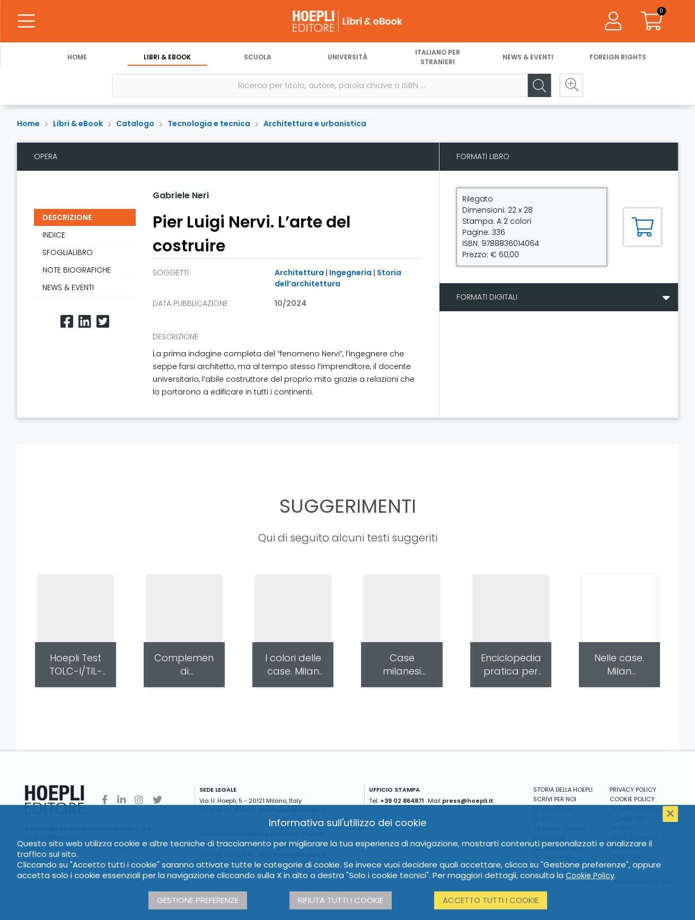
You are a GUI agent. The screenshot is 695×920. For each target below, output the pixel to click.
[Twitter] (102, 321)
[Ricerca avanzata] (571, 85)
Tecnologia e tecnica (209, 123)
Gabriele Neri (181, 195)
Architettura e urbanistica (314, 123)
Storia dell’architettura (338, 278)
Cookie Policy (590, 875)
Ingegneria (350, 272)
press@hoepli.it (468, 800)
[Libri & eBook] (348, 21)
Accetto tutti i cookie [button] (491, 900)
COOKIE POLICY (632, 799)
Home (77, 57)
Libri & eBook (167, 57)
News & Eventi (528, 57)
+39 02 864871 (402, 800)
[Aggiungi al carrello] (642, 227)
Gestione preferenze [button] (198, 900)
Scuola (257, 57)
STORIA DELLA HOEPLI (563, 789)
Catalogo (135, 123)
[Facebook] (66, 321)
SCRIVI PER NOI (554, 799)
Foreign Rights (618, 57)
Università (347, 57)
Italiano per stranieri (437, 57)
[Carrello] (651, 21)
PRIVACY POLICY (633, 789)
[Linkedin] (84, 321)
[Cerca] (539, 85)
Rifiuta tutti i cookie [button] (340, 900)
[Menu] (26, 21)
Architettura (299, 272)
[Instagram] (139, 800)
